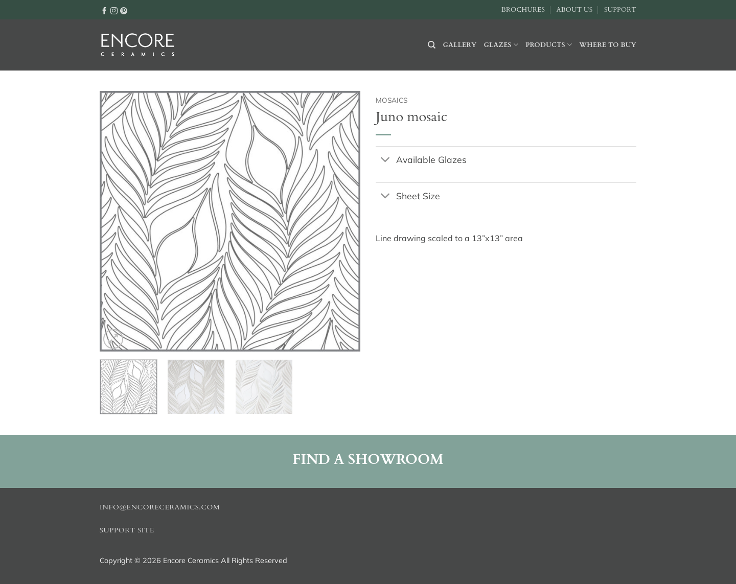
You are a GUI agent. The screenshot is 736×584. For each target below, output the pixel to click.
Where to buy (607, 45)
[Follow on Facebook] (104, 10)
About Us (574, 9)
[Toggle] (386, 160)
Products (548, 45)
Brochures (523, 9)
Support (620, 9)
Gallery (460, 45)
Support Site (127, 530)
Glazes (501, 45)
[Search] (431, 45)
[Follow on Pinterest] (124, 10)
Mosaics (391, 100)
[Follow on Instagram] (114, 10)
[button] (113, 339)
